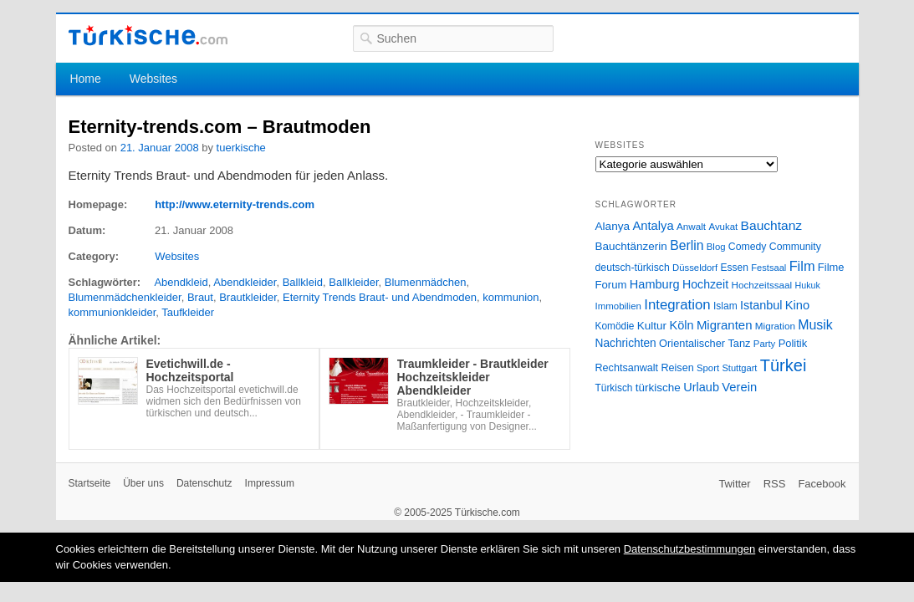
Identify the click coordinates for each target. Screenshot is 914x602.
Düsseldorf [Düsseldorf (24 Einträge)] (694, 268)
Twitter (734, 483)
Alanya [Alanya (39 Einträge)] (613, 226)
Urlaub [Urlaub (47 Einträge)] (701, 387)
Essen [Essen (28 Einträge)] (734, 267)
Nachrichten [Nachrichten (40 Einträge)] (625, 343)
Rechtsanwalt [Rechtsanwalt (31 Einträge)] (627, 368)
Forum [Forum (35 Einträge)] (611, 284)
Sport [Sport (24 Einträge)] (708, 368)
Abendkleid (180, 282)
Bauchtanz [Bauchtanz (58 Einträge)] (771, 225)
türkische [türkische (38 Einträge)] (658, 387)
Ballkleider (353, 282)
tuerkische (241, 147)
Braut (200, 297)
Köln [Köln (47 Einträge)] (681, 325)
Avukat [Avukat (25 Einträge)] (723, 227)
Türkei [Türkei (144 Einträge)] (783, 365)
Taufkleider (187, 312)
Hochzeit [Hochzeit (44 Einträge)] (705, 284)
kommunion (511, 297)
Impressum (269, 483)
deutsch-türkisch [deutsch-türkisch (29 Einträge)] (632, 267)
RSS (774, 483)
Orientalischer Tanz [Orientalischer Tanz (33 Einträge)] (704, 343)
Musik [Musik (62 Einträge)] (815, 325)
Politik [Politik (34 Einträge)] (793, 343)
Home (84, 78)
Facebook (821, 483)
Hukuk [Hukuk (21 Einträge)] (807, 285)
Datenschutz (204, 483)
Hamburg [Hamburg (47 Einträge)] (655, 284)
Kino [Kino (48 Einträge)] (797, 305)
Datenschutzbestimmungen (690, 549)
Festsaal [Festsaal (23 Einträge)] (768, 268)
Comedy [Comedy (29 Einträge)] (747, 247)
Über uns (143, 483)
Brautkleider (248, 297)
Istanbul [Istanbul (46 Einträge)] (761, 305)
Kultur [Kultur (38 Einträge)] (651, 325)
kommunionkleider (112, 312)
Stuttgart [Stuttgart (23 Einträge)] (739, 368)
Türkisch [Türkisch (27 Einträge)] (614, 388)
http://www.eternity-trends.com (234, 204)
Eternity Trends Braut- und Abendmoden (380, 297)
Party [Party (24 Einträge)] (764, 344)
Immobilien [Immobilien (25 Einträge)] (618, 306)
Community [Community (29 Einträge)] (795, 247)
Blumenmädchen (426, 282)
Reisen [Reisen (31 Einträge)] (677, 368)
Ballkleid (303, 282)
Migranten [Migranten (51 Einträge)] (725, 325)
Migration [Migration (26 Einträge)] (775, 325)
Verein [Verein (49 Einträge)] (739, 387)
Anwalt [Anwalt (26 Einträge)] (691, 226)
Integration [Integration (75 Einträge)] (677, 305)
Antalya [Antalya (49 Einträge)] (652, 225)
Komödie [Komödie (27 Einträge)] (615, 326)
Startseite (90, 483)
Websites (153, 78)
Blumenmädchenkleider (125, 297)
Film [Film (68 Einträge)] (802, 265)
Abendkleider (244, 282)
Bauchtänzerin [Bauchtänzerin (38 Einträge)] (631, 246)
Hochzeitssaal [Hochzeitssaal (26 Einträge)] (761, 284)
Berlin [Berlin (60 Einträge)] (686, 245)
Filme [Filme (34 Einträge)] (831, 267)
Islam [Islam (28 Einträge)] (725, 306)
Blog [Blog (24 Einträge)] (716, 247)
